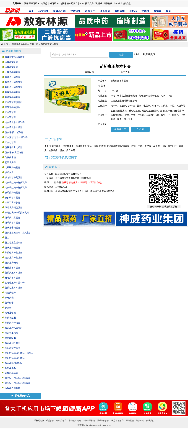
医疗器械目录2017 (52, 3)
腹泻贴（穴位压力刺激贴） (18, 378)
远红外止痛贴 (11, 373)
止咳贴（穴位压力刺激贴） (18, 383)
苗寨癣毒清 (10, 157)
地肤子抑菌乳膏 (12, 72)
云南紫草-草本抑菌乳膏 (16, 137)
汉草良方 (9, 172)
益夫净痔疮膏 (11, 262)
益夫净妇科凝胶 (12, 343)
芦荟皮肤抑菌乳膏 (13, 82)
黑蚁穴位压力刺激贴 (15, 358)
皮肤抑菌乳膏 (11, 62)
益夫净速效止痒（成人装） (18, 232)
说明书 (98, 3)
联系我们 (150, 420)
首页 (31, 11)
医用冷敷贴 (10, 368)
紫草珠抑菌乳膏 (12, 97)
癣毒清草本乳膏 (12, 277)
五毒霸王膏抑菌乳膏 (15, 283)
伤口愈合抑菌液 (12, 348)
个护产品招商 (89, 420)
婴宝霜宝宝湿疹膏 (13, 242)
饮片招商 (75, 11)
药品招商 (43, 11)
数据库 (157, 11)
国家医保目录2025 (33, 3)
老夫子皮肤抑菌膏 (13, 127)
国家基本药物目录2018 (73, 3)
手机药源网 (39, 420)
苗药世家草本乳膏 (13, 288)
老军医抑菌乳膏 (12, 167)
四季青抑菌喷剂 (12, 107)
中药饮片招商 (75, 420)
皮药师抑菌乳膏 (12, 192)
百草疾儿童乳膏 (12, 217)
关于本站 (140, 420)
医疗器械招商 (117, 420)
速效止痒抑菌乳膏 (13, 257)
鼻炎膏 (8, 308)
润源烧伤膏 (10, 293)
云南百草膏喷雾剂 (13, 102)
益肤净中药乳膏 (12, 227)
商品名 (127, 3)
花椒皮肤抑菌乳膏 (13, 87)
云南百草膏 (10, 112)
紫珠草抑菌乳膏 (12, 92)
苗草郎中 (9, 303)
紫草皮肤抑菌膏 (12, 77)
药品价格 (108, 3)
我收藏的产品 (20, 395)
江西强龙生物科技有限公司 (25, 44)
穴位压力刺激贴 (12, 388)
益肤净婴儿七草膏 (13, 147)
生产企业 (118, 3)
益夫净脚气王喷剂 (13, 328)
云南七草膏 (10, 142)
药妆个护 (90, 11)
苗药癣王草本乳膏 (13, 272)
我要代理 (120, 129)
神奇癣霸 (9, 298)
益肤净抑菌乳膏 (12, 247)
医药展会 (130, 420)
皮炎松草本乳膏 (12, 197)
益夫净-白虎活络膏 (14, 152)
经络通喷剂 (10, 313)
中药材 (145, 11)
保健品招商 (59, 11)
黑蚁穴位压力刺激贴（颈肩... (19, 353)
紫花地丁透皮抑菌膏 (15, 57)
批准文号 (89, 3)
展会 (168, 11)
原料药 (133, 11)
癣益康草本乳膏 (12, 267)
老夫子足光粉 (11, 333)
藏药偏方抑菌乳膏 (13, 252)
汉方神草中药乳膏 (13, 177)
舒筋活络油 (10, 338)
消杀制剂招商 (103, 420)
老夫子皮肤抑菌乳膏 (15, 122)
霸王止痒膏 (10, 162)
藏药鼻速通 (10, 318)
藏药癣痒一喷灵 (12, 323)
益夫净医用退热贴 (13, 363)
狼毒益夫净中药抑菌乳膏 (17, 212)
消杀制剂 (105, 11)
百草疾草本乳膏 (12, 222)
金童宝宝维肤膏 (12, 202)
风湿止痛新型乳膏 (13, 207)
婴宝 (7, 237)
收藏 (140, 129)
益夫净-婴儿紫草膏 (14, 132)
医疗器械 (120, 11)
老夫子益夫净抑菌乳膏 (16, 182)
